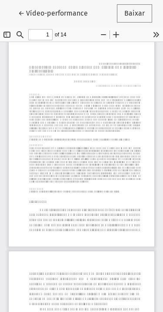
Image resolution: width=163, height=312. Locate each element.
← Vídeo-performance (56, 12)
